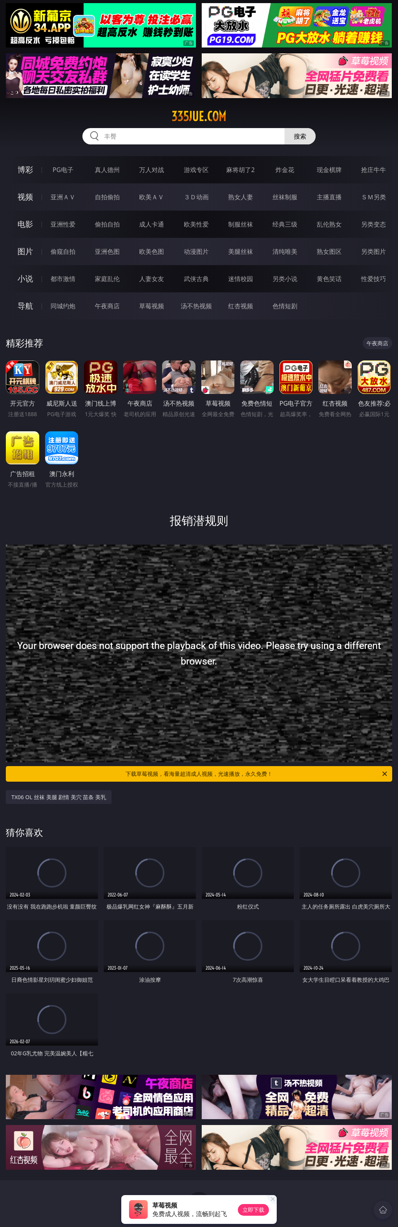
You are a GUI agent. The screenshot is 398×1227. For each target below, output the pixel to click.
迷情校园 (240, 278)
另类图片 (373, 251)
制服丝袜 (240, 224)
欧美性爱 (196, 224)
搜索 (300, 136)
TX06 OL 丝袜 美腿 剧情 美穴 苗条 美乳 (58, 797)
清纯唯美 (284, 251)
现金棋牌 (329, 169)
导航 (25, 306)
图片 (25, 251)
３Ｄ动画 (196, 197)
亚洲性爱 (63, 224)
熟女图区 (329, 251)
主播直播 (329, 197)
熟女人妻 (240, 197)
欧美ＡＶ (151, 197)
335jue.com (198, 116)
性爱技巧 (373, 278)
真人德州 (107, 169)
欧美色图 (151, 251)
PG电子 (62, 169)
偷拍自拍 (107, 224)
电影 (25, 224)
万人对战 (151, 169)
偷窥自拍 (63, 251)
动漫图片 (196, 251)
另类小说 (284, 278)
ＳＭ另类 (373, 197)
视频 (25, 197)
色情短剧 (284, 306)
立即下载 (253, 1209)
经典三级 (284, 224)
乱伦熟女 (329, 224)
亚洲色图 (107, 251)
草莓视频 (151, 306)
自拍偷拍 (107, 197)
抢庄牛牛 (373, 169)
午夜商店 (107, 306)
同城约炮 (63, 306)
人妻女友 (151, 278)
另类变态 (373, 224)
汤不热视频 (196, 306)
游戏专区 (196, 169)
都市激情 (63, 278)
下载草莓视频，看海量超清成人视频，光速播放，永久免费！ (257, 774)
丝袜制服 (284, 197)
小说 (25, 278)
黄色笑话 (329, 278)
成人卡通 (151, 224)
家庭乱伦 (107, 278)
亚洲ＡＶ (63, 197)
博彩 (25, 169)
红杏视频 (240, 306)
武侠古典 (196, 278)
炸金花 (285, 169)
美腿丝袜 (240, 251)
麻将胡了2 (240, 169)
